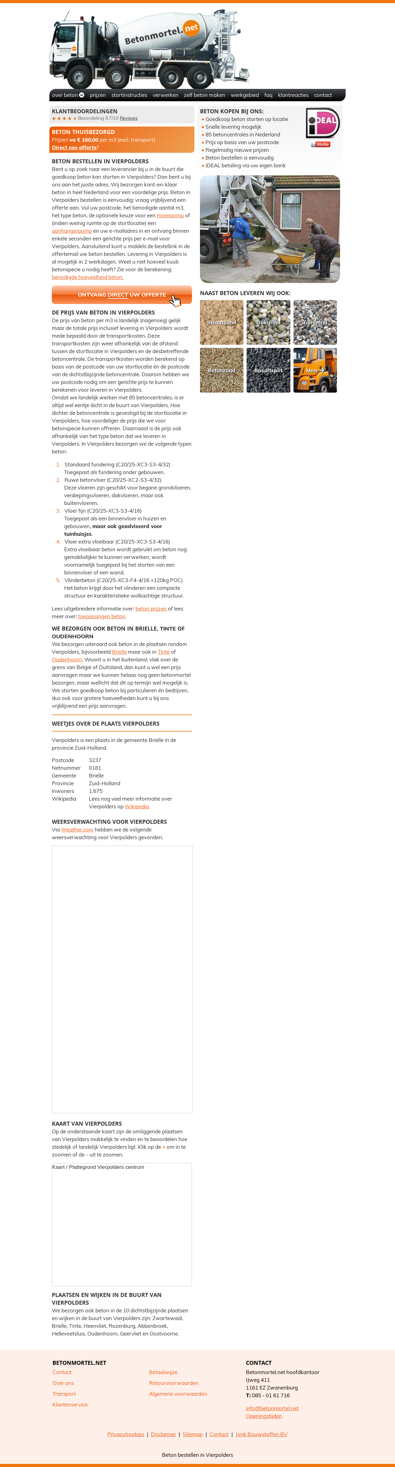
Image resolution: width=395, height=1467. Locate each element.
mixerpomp (170, 215)
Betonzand (221, 370)
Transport (64, 1393)
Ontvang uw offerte (129, 297)
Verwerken (165, 95)
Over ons (63, 1383)
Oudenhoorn (73, 636)
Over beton (68, 95)
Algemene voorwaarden (178, 1393)
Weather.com (77, 829)
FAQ (268, 95)
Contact (323, 95)
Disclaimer (163, 1434)
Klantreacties (293, 95)
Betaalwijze (163, 1372)
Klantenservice (70, 1404)
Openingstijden (264, 1416)
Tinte (168, 628)
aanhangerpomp (72, 230)
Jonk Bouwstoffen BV (261, 1434)
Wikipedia (137, 806)
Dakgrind (268, 322)
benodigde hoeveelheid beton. (87, 277)
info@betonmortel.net (272, 1408)
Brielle (119, 651)
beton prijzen (151, 608)
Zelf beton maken (204, 95)
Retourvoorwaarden (173, 1383)
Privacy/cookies (125, 1434)
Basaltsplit (268, 370)
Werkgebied (245, 95)
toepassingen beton (101, 616)
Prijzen (98, 95)
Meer (315, 370)
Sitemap (193, 1434)
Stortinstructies (129, 95)
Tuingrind (315, 322)
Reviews (129, 118)
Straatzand (221, 322)
